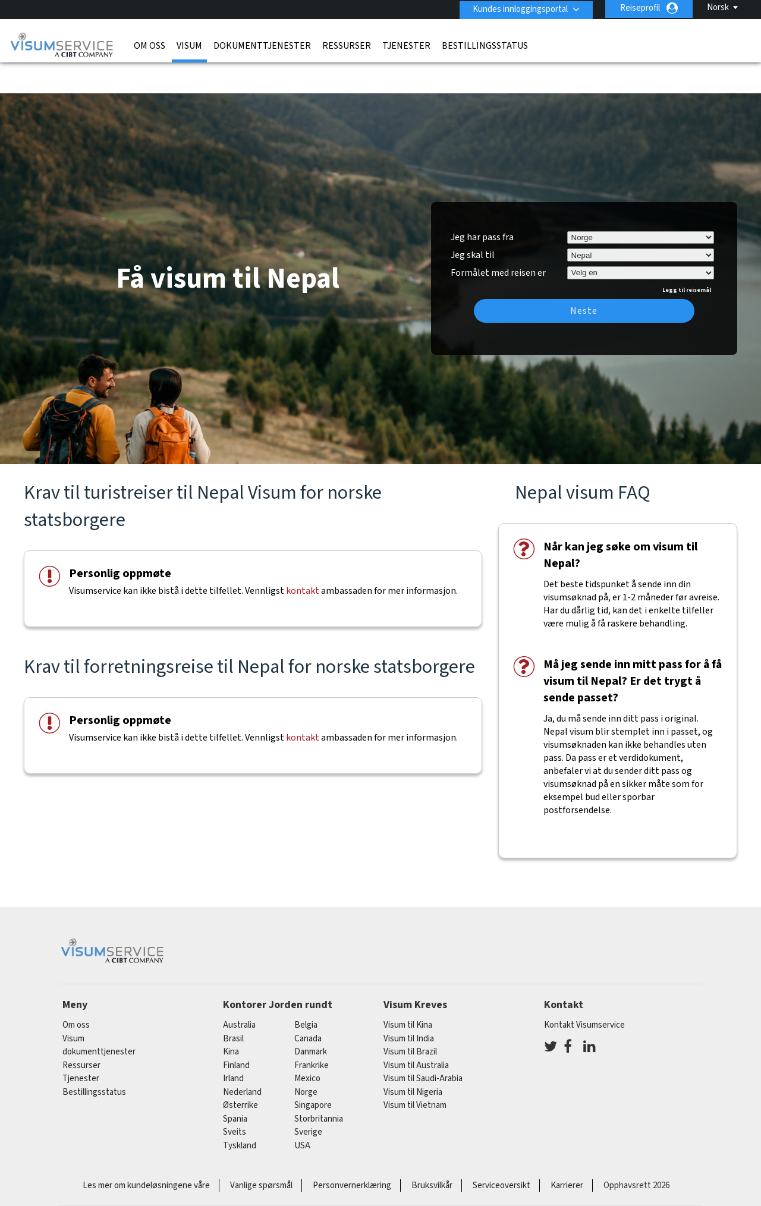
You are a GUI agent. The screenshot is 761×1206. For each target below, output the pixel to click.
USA (302, 1112)
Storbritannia (318, 1085)
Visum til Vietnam (414, 1072)
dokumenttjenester (262, 44)
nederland (242, 1059)
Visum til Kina (407, 991)
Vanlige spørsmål (261, 1152)
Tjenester (406, 44)
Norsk (718, 7)
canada (308, 1005)
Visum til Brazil (410, 1018)
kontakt (302, 557)
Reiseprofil (640, 8)
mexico (307, 1045)
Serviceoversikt (501, 1152)
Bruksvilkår (431, 1152)
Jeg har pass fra (482, 203)
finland (236, 1032)
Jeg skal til (473, 221)
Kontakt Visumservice (584, 991)
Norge (305, 1059)
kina (231, 1018)
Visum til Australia (416, 1032)
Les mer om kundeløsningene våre (146, 1152)
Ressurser (346, 44)
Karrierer (567, 1152)
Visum (189, 44)
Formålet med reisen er (498, 238)
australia (239, 991)
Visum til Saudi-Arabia (423, 1045)
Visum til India (408, 1005)
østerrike (240, 1072)
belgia (305, 991)
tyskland (239, 1112)
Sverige (308, 1098)
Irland (233, 1045)
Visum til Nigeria (412, 1059)
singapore (313, 1072)
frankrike (311, 1032)
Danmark (310, 1018)
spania (235, 1085)
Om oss (149, 44)
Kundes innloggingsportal (518, 8)
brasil (233, 1005)
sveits (234, 1098)
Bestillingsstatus (485, 44)
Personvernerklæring (352, 1152)
